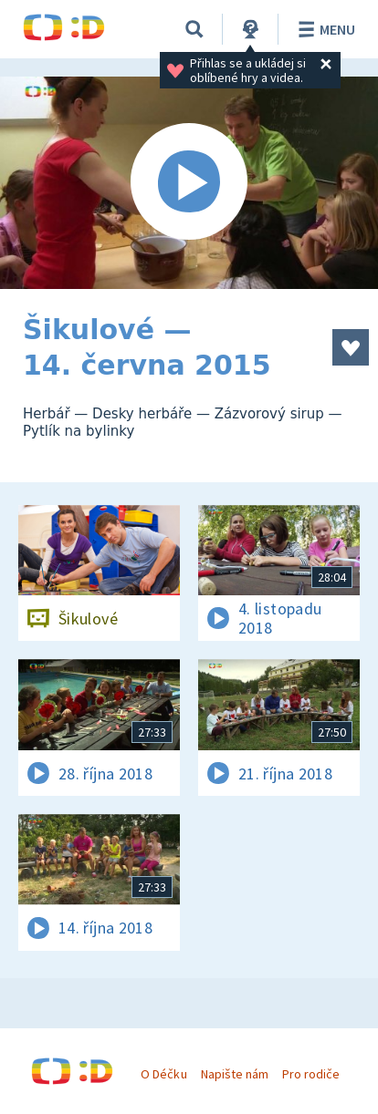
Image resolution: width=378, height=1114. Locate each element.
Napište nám (234, 1074)
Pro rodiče (311, 1074)
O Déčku (163, 1074)
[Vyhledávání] (194, 29)
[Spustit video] (189, 183)
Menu (323, 29)
